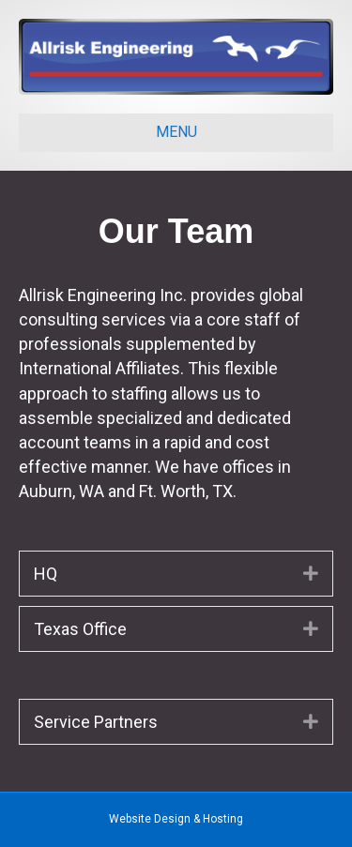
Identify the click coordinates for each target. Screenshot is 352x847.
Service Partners (96, 722)
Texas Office (80, 629)
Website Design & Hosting (176, 818)
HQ (45, 573)
